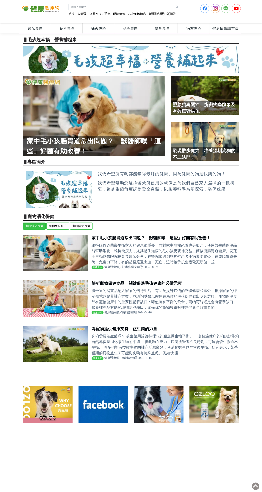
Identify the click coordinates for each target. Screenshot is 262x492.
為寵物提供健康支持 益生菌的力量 (124, 328)
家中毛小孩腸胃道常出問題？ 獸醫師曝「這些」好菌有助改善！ (151, 238)
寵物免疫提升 (58, 226)
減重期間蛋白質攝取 (162, 14)
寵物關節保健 (81, 226)
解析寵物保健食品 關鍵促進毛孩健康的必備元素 (137, 283)
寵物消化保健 (34, 226)
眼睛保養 (119, 14)
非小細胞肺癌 (137, 14)
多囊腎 (81, 14)
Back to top (255, 486)
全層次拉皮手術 (99, 14)
